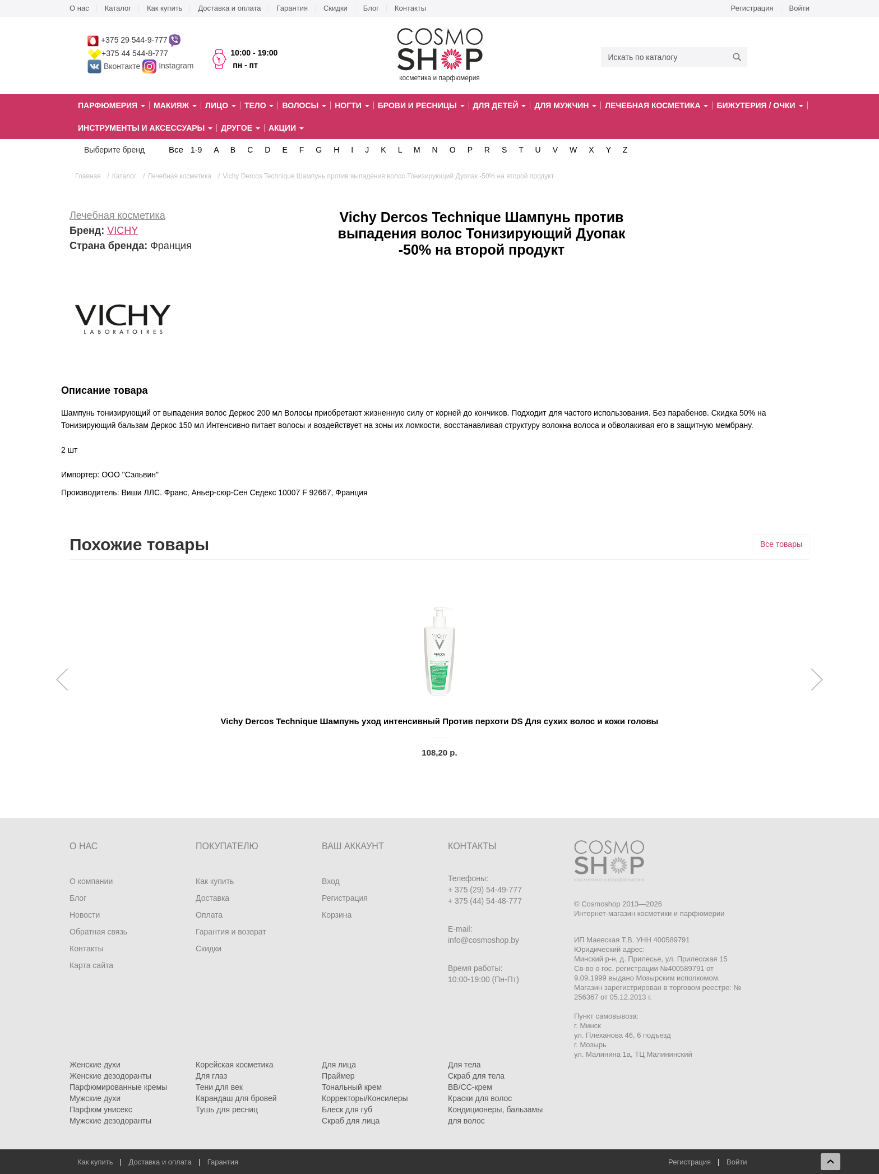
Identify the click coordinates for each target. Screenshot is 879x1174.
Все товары (781, 544)
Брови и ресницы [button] (421, 105)
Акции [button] (286, 127)
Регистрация (752, 8)
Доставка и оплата (229, 8)
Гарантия (292, 8)
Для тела (464, 1064)
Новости (85, 914)
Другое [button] (240, 127)
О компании (91, 881)
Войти (799, 8)
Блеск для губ (347, 1109)
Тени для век (219, 1087)
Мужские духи (95, 1098)
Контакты (410, 8)
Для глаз (211, 1075)
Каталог (118, 8)
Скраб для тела (476, 1075)
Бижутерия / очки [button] (759, 105)
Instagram (176, 66)
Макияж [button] (175, 105)
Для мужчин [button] (565, 105)
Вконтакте (114, 66)
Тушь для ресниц (227, 1109)
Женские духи (95, 1064)
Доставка (212, 898)
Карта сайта (91, 965)
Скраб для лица (351, 1120)
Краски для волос (480, 1098)
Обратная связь (98, 931)
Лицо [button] (220, 105)
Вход (331, 881)
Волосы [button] (304, 105)
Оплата (209, 914)
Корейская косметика (235, 1064)
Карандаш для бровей (236, 1098)
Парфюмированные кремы (118, 1087)
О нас (79, 8)
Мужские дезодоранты (110, 1120)
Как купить (164, 8)
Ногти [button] (352, 105)
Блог (371, 8)
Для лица (339, 1064)
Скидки (335, 8)
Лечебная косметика (117, 215)
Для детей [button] (499, 105)
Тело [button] (259, 105)
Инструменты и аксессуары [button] (145, 127)
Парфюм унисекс (101, 1109)
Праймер (338, 1075)
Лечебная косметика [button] (656, 105)
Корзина (336, 914)
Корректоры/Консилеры (365, 1098)
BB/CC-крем (470, 1087)
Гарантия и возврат (231, 931)
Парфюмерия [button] (111, 105)
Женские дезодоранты (110, 1075)
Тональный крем (352, 1087)
